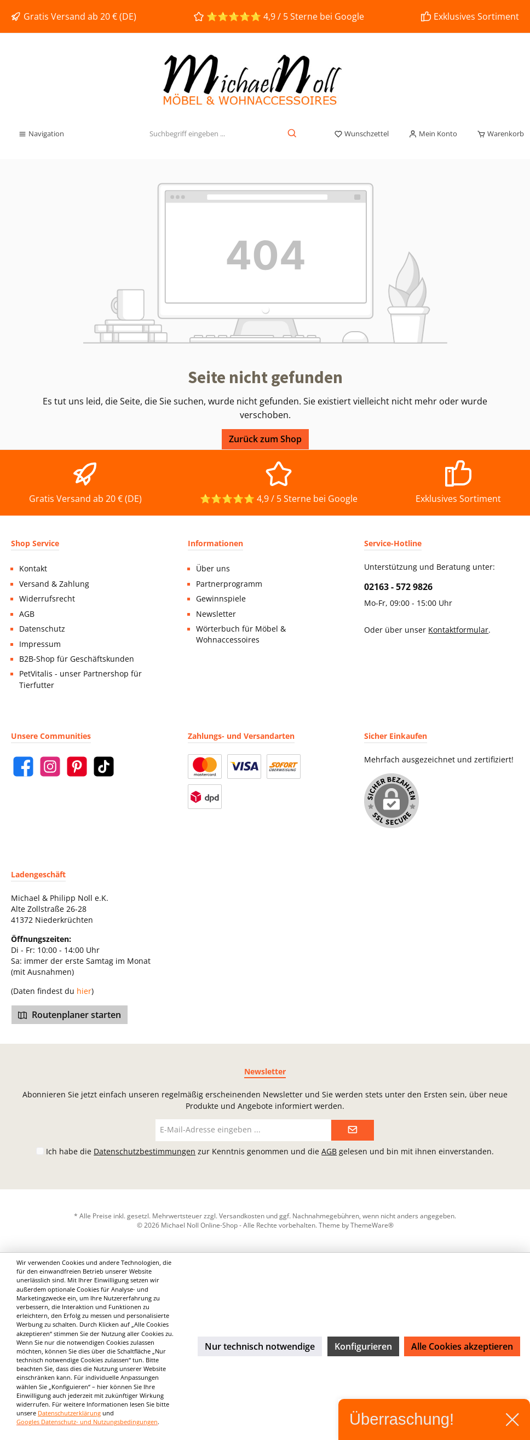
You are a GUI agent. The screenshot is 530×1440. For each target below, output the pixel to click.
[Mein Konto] (432, 134)
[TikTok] (103, 766)
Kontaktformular (458, 630)
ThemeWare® (372, 1225)
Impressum (40, 644)
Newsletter (216, 614)
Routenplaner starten (69, 1015)
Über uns (213, 569)
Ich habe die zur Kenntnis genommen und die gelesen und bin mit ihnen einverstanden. (270, 1151)
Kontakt (33, 569)
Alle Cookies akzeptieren (462, 1346)
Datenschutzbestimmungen (144, 1151)
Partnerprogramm (229, 584)
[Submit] (353, 1130)
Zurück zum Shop (265, 439)
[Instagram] (50, 766)
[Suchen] (292, 134)
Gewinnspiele (221, 599)
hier (84, 991)
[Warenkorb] (497, 134)
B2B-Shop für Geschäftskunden (76, 659)
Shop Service (35, 543)
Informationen (215, 543)
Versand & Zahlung (54, 584)
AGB (26, 614)
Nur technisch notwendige (260, 1346)
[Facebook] (23, 766)
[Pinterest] (77, 766)
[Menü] (41, 134)
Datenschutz (42, 629)
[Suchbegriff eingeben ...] (187, 134)
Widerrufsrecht (47, 599)
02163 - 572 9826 (398, 587)
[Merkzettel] (361, 134)
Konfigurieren (363, 1346)
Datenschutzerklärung (69, 1413)
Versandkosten (241, 1215)
